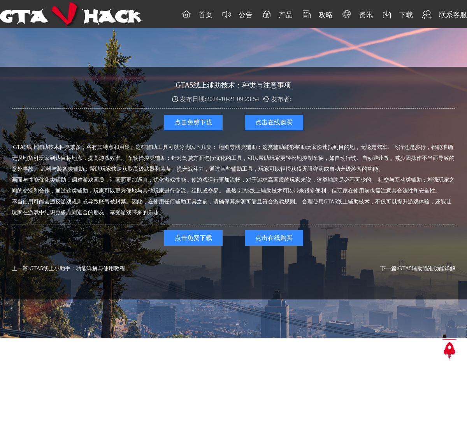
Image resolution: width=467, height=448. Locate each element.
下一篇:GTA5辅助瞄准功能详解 (417, 268)
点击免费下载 (193, 122)
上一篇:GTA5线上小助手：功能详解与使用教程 (68, 268)
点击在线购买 (274, 122)
